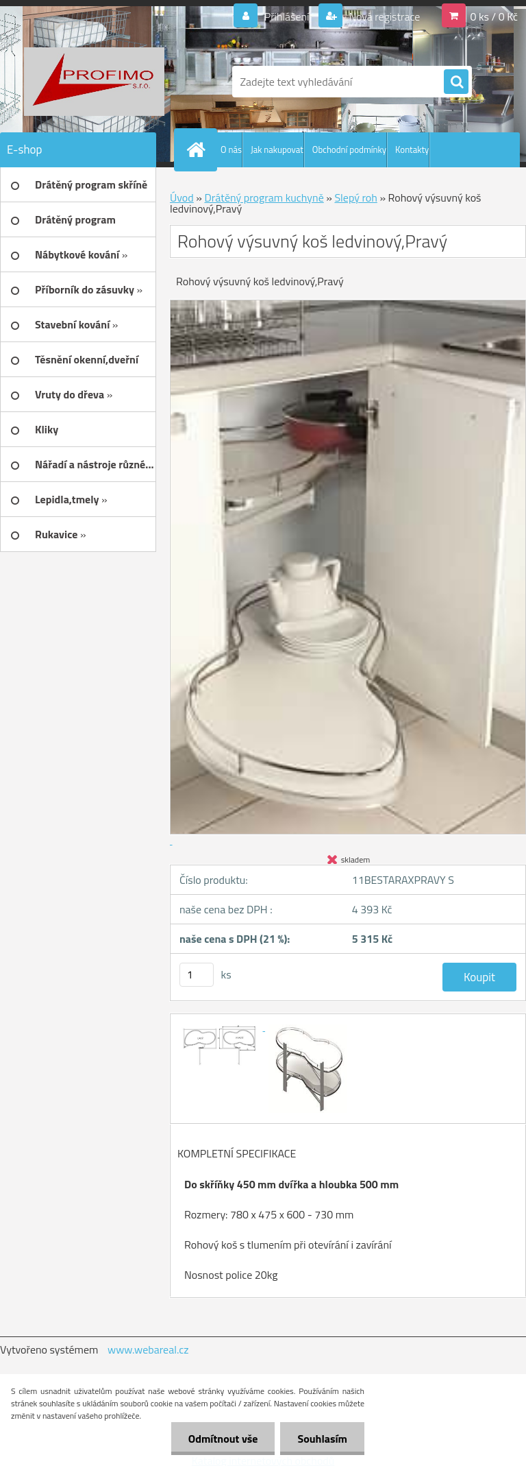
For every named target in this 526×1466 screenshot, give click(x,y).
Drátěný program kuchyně (263, 197)
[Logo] (94, 81)
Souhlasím (322, 1438)
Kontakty (412, 149)
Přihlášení (287, 16)
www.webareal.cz (148, 1349)
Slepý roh (355, 197)
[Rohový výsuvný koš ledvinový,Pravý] (221, 1026)
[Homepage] (199, 149)
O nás (231, 149)
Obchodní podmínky (349, 149)
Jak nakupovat (277, 149)
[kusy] (196, 975)
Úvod (182, 197)
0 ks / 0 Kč (494, 16)
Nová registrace (384, 16)
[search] (456, 82)
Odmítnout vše (223, 1438)
